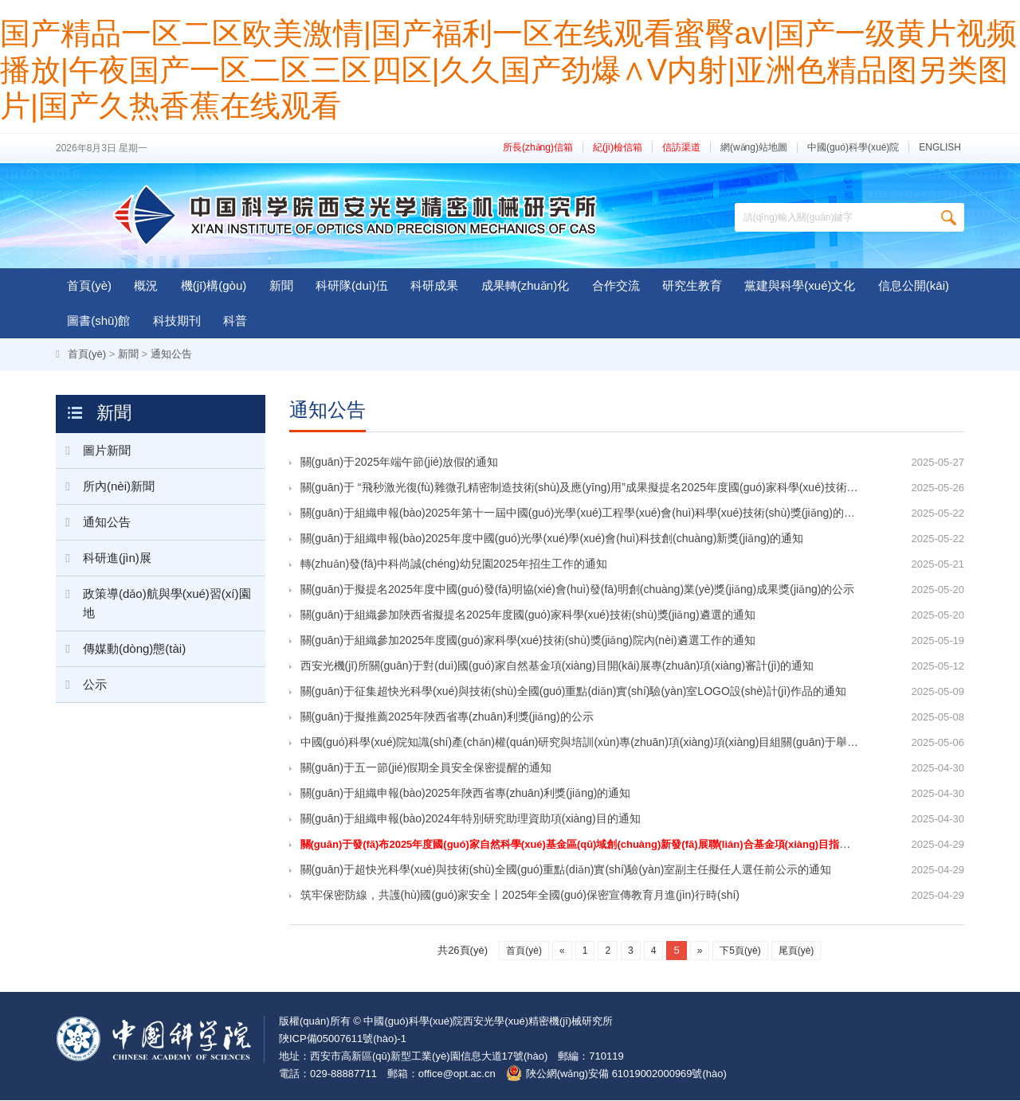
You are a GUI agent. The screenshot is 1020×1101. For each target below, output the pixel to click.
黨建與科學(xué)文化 (799, 285)
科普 (235, 320)
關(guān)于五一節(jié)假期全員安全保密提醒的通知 (426, 768)
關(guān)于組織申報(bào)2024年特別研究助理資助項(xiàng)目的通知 (470, 819)
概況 (146, 285)
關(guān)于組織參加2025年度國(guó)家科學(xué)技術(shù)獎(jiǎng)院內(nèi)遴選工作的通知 (527, 640)
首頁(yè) (89, 285)
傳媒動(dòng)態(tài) (121, 648)
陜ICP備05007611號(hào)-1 (342, 1039)
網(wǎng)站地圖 (753, 148)
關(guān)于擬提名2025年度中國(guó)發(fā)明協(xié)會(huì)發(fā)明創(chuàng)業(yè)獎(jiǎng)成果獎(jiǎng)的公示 (577, 590)
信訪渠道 (681, 148)
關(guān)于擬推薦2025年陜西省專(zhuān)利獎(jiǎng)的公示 (447, 717)
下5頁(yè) (740, 951)
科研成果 (434, 285)
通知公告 (171, 354)
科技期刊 (177, 320)
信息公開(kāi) (913, 285)
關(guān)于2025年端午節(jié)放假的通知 (399, 462)
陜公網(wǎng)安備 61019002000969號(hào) (627, 1074)
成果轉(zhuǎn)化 (525, 285)
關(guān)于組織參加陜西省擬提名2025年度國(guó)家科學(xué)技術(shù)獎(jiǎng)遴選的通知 (527, 615)
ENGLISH (940, 148)
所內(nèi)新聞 (105, 486)
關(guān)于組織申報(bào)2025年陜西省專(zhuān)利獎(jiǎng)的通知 (465, 793)
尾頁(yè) (796, 951)
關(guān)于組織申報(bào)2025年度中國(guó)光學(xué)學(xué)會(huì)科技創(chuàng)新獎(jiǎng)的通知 (552, 539)
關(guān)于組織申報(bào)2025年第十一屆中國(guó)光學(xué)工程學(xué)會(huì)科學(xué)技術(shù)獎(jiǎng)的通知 (578, 513)
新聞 (281, 285)
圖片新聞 (93, 450)
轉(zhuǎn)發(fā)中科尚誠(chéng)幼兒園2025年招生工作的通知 (453, 564)
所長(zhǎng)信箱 (538, 148)
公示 (81, 684)
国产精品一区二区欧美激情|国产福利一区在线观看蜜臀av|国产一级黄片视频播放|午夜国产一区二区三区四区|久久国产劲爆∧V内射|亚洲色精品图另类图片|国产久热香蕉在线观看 (508, 70)
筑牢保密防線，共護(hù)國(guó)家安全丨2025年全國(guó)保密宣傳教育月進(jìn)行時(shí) (520, 896)
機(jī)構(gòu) (214, 285)
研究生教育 (692, 285)
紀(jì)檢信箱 (617, 148)
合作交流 (616, 285)
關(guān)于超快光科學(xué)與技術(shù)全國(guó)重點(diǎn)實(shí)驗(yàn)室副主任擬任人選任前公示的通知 (566, 871)
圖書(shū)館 (98, 320)
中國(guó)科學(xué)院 (853, 148)
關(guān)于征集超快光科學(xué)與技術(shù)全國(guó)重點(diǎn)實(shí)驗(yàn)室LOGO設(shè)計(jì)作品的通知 (573, 691)
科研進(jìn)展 (103, 558)
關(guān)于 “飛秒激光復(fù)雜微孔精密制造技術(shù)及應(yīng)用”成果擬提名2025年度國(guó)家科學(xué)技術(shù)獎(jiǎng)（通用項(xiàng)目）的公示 (578, 488)
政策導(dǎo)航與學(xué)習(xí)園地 (153, 597)
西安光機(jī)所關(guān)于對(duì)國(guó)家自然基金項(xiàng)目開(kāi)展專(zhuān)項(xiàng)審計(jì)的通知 (557, 666)
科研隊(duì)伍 (352, 285)
